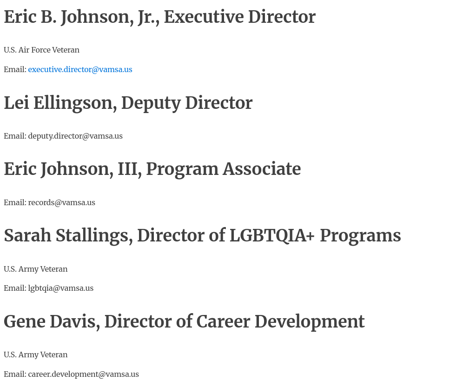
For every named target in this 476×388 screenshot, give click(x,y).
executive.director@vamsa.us (80, 69)
